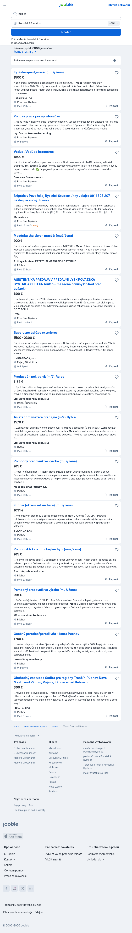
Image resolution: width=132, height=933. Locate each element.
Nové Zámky (55, 786)
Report (111, 106)
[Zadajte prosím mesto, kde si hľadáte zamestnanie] (66, 23)
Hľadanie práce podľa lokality (29, 810)
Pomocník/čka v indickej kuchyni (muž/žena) (47, 549)
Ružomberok (55, 762)
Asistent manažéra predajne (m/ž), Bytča (45, 417)
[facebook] (6, 888)
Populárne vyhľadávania (100, 854)
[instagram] (14, 888)
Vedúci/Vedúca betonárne (34, 152)
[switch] (115, 60)
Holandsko (54, 777)
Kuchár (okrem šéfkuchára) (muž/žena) (43, 505)
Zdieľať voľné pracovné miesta (63, 854)
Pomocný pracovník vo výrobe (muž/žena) (45, 461)
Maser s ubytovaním (25, 757)
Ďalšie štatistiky (26, 52)
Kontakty (9, 859)
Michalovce (55, 748)
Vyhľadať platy (95, 859)
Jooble (25, 925)
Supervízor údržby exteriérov (36, 332)
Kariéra (8, 865)
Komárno (53, 752)
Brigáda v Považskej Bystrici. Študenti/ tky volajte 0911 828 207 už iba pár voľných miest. (62, 198)
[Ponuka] (4, 4)
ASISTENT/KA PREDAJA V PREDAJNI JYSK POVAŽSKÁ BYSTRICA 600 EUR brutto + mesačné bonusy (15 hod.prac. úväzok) (58, 284)
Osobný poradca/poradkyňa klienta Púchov (46, 634)
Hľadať (66, 32)
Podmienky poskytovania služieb (22, 905)
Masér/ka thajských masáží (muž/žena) (43, 235)
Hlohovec (54, 767)
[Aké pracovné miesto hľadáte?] (66, 14)
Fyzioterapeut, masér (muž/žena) (39, 72)
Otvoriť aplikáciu (119, 5)
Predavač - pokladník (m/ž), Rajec (39, 376)
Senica (52, 772)
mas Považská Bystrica (95, 772)
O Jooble (9, 854)
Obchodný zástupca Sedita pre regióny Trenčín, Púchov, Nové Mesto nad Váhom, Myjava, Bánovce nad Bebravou (60, 680)
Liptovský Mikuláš (58, 757)
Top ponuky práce (23, 805)
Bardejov (53, 791)
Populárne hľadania (27, 735)
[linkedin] (31, 888)
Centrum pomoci (14, 870)
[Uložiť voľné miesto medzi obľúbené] (117, 72)
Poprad (52, 781)
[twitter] (22, 888)
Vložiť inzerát (53, 859)
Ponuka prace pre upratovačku (37, 116)
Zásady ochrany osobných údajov (23, 912)
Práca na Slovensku (15, 876)
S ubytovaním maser (25, 748)
